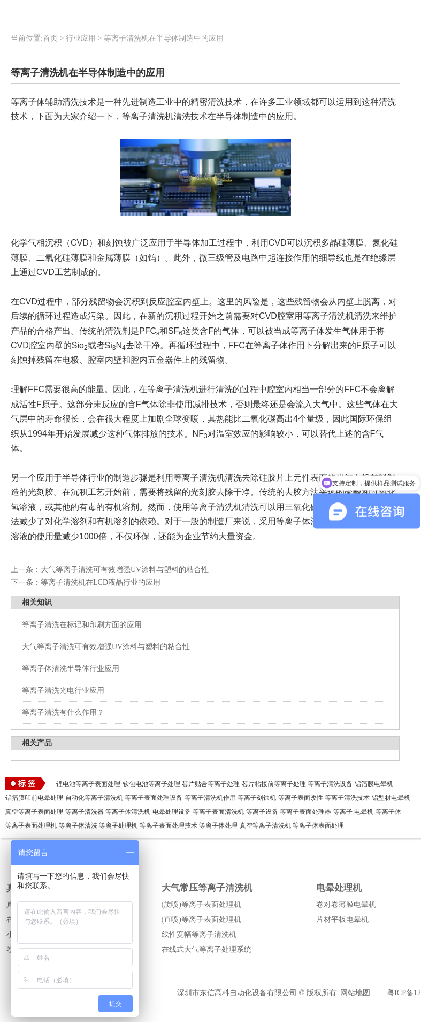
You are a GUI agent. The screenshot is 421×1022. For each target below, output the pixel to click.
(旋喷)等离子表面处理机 (201, 905)
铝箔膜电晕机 (374, 784)
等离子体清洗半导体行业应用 (70, 669)
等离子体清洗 (78, 825)
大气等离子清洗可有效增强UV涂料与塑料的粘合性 (125, 570)
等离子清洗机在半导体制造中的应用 (164, 38)
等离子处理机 (118, 825)
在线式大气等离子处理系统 (206, 949)
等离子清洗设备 (330, 784)
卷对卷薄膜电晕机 (346, 905)
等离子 (343, 811)
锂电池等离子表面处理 (88, 784)
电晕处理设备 (171, 811)
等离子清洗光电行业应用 (63, 691)
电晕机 (363, 811)
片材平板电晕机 (342, 920)
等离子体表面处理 (318, 825)
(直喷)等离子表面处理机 (201, 920)
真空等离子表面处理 (34, 811)
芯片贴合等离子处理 (211, 784)
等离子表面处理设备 (153, 798)
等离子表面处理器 (305, 811)
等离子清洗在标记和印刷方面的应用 (82, 625)
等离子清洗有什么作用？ (63, 712)
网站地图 (355, 993)
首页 (50, 38)
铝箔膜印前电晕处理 (34, 798)
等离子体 (388, 811)
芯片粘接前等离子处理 (274, 784)
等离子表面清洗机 (218, 811)
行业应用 (81, 38)
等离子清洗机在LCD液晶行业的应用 (100, 582)
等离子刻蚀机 (257, 798)
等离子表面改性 (300, 798)
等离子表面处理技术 (168, 825)
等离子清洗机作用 (210, 798)
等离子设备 (262, 811)
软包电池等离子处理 (151, 784)
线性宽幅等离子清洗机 (199, 935)
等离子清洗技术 (347, 798)
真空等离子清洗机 (265, 825)
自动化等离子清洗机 (94, 798)
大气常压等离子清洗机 (207, 888)
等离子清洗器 (84, 811)
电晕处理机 (339, 888)
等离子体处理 (218, 825)
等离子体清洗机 (127, 811)
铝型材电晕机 (391, 798)
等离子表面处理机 (31, 825)
